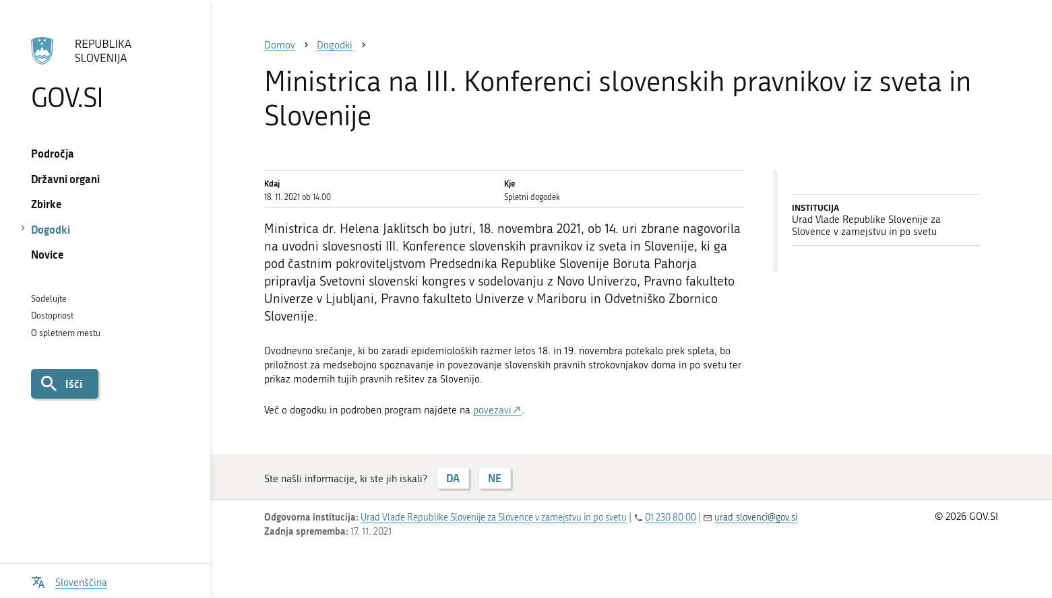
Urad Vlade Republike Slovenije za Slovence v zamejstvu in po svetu (494, 517)
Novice (47, 254)
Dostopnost (52, 315)
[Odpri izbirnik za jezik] (69, 581)
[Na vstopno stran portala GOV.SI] (105, 73)
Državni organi (65, 179)
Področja (52, 153)
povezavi (492, 410)
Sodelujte (49, 299)
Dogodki (50, 229)
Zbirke (46, 203)
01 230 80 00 (670, 517)
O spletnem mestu (65, 333)
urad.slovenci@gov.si (755, 517)
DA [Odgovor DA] (453, 478)
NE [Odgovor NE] (494, 478)
